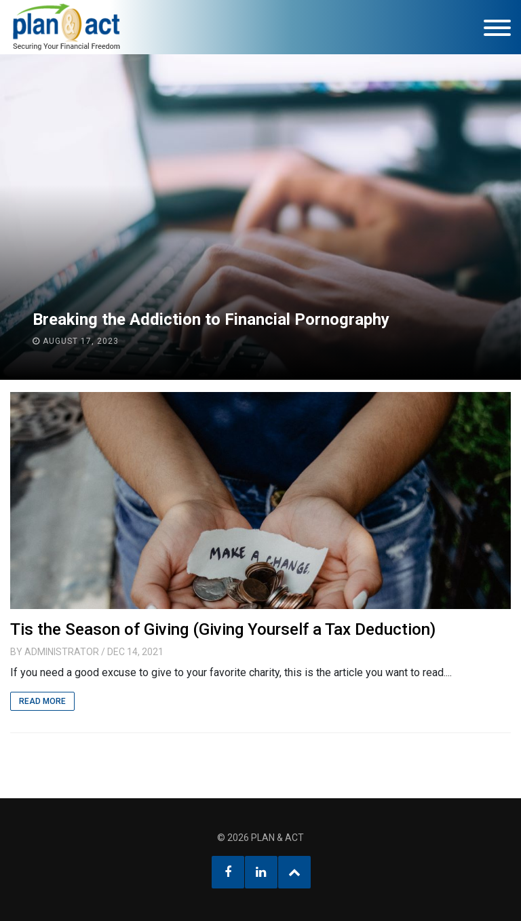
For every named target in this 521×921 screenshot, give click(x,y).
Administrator (61, 651)
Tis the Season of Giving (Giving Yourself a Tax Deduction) (223, 629)
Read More (42, 701)
